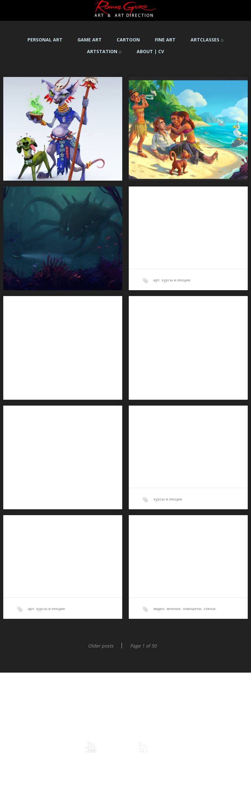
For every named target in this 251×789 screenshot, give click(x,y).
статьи (209, 608)
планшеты (192, 608)
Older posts (100, 646)
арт (156, 279)
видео (159, 608)
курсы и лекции (176, 279)
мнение (174, 608)
